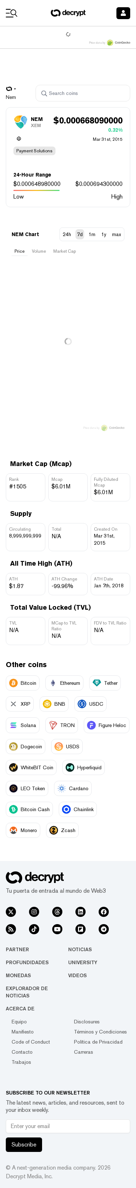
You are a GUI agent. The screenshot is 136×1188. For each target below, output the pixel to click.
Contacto (22, 1052)
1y (103, 234)
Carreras (83, 1052)
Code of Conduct (31, 1042)
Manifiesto (23, 1032)
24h (67, 234)
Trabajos (21, 1062)
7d (80, 234)
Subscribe (24, 1144)
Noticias (80, 949)
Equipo (19, 1021)
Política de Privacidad (98, 1042)
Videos (77, 975)
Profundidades (27, 962)
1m (91, 234)
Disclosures (87, 1021)
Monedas (18, 975)
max (116, 234)
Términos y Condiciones (100, 1032)
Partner (17, 949)
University (82, 962)
